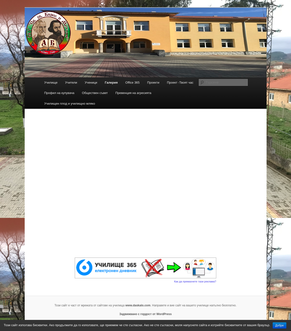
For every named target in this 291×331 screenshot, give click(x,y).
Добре (279, 325)
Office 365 (132, 82)
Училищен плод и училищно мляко (69, 103)
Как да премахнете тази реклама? (195, 281)
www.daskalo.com (137, 305)
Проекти (153, 82)
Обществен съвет (95, 93)
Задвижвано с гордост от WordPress (145, 314)
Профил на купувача (59, 93)
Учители (71, 82)
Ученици (91, 82)
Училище (51, 82)
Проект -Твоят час (180, 82)
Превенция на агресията (133, 93)
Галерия (111, 82)
